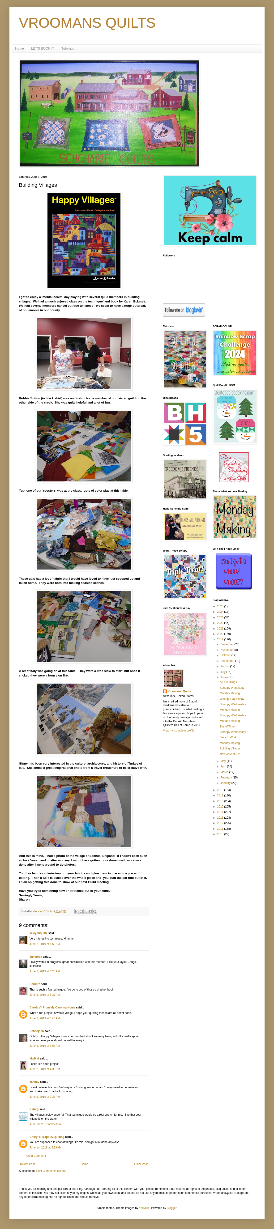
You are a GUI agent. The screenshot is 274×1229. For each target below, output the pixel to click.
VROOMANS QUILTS (87, 23)
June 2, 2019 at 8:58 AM (45, 1045)
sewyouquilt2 (38, 933)
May (223, 761)
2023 (220, 617)
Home (19, 48)
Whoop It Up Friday (232, 699)
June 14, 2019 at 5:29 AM (45, 1147)
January (225, 783)
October (225, 655)
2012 (220, 823)
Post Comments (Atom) (51, 1171)
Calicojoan (37, 1031)
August (225, 666)
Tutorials (67, 48)
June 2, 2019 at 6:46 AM (45, 1018)
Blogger (171, 1208)
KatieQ (34, 1109)
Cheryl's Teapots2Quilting (47, 1137)
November (227, 649)
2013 (220, 817)
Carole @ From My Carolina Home (52, 1007)
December (227, 644)
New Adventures (230, 754)
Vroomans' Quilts (179, 691)
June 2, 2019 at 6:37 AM (45, 994)
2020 (220, 634)
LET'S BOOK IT (42, 48)
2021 (220, 628)
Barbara (35, 984)
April (223, 766)
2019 (220, 639)
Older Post (141, 1164)
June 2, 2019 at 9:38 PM (45, 1096)
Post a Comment (35, 1155)
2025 (220, 606)
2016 (220, 801)
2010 (220, 834)
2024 (220, 611)
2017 (220, 795)
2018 (220, 790)
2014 (220, 812)
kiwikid (34, 1058)
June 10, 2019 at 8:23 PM (46, 1124)
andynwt (144, 1208)
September (227, 661)
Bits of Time (227, 726)
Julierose (36, 956)
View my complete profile (178, 730)
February (226, 777)
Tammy (34, 1082)
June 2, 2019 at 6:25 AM (45, 971)
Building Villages (230, 748)
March (224, 772)
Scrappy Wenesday (232, 687)
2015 (220, 806)
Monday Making (230, 693)
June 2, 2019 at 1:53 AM (45, 944)
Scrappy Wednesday (233, 704)
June (223, 677)
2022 (220, 623)
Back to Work (228, 737)
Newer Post (27, 1164)
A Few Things (228, 682)
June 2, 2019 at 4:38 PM (45, 1069)
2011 (220, 828)
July (223, 672)
